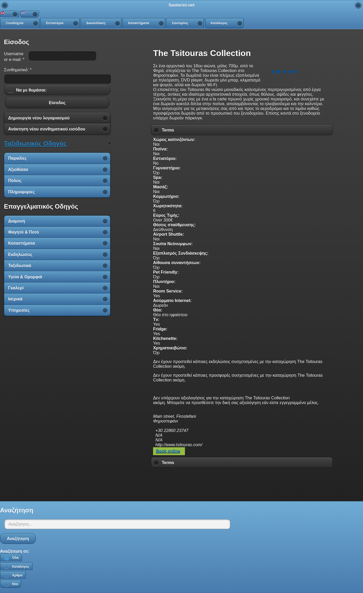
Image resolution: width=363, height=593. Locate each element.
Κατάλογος (219, 23)
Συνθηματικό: (18, 70)
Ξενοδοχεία (14, 23)
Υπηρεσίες (19, 310)
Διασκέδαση (95, 23)
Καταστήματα (138, 23)
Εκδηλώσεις (20, 254)
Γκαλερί (16, 288)
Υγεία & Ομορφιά (25, 277)
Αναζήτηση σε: (15, 551)
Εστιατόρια (54, 23)
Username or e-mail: (14, 57)
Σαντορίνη (180, 23)
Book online (168, 451)
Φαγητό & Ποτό (23, 232)
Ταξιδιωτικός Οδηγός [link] (35, 143)
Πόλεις (15, 180)
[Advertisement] (242, 483)
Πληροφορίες (21, 192)
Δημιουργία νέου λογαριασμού (39, 118)
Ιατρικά (15, 299)
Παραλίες (17, 158)
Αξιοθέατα (18, 169)
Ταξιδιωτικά (19, 265)
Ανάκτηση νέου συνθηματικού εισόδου (46, 129)
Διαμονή (16, 221)
